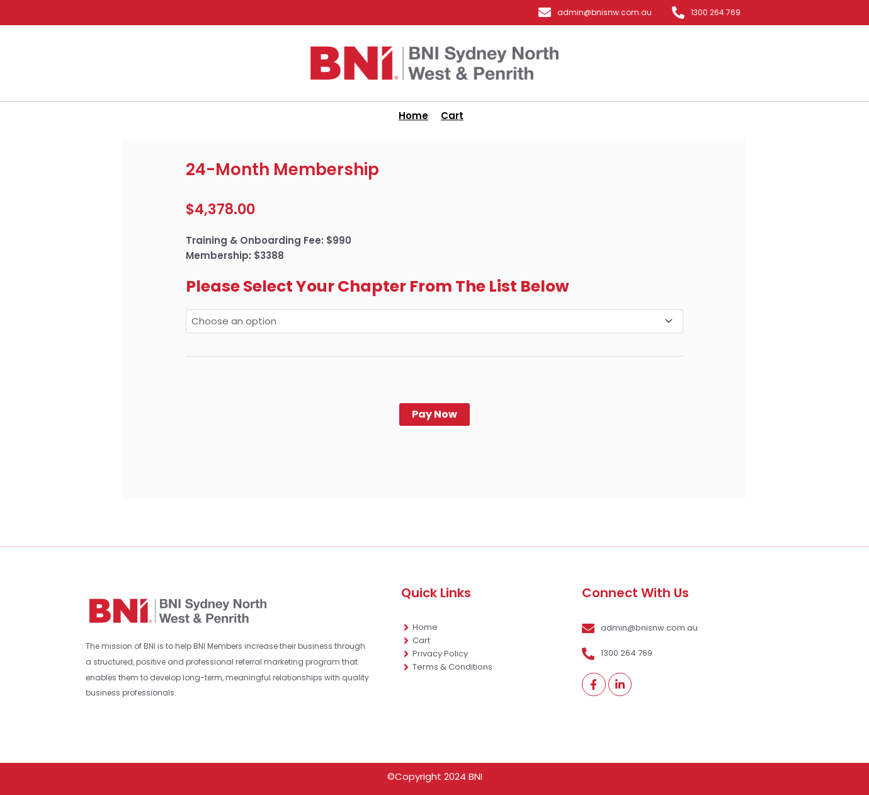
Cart (421, 640)
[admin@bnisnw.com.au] (544, 12)
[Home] (406, 627)
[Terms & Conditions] (406, 667)
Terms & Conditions (452, 667)
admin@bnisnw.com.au (604, 12)
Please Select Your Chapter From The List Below (377, 286)
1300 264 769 (716, 12)
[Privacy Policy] (406, 654)
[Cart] (406, 641)
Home (425, 627)
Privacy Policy (440, 654)
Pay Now (434, 414)
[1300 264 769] (678, 12)
